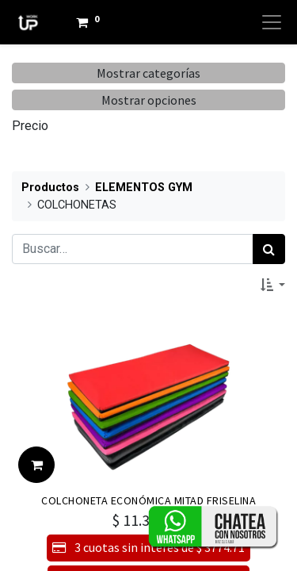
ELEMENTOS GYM (143, 187)
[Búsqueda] (269, 249)
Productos (50, 187)
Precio (30, 125)
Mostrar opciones (148, 100)
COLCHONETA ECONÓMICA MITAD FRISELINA (148, 500)
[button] (273, 284)
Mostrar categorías (148, 73)
